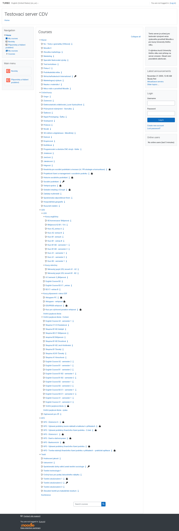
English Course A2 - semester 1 (58, 321)
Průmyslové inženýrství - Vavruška (58, 109)
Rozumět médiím (51, 206)
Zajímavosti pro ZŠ (51, 414)
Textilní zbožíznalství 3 (53, 487)
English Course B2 (53, 281)
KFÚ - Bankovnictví (51, 442)
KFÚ (43, 418)
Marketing (48, 56)
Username (151, 98)
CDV (43, 210)
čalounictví (48, 462)
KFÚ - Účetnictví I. (51, 434)
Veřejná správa (50, 186)
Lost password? (153, 128)
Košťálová (48, 145)
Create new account (155, 125)
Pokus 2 (47, 68)
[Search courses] (87, 504)
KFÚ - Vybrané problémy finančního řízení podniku (64, 446)
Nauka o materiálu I (52, 84)
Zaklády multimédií (51, 194)
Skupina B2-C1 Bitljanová (56, 333)
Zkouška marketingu (52, 52)
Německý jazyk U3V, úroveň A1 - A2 (62, 269)
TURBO (6, 3)
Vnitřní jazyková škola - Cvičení (56, 317)
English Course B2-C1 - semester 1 (60, 390)
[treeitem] (18, 44)
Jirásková (48, 153)
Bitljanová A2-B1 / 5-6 (57, 225)
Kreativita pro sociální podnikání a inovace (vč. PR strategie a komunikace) (74, 169)
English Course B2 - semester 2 (58, 386)
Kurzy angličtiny (51, 217)
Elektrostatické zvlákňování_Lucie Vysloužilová (63, 105)
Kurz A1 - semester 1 (56, 253)
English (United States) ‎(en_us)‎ (24, 3)
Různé (43, 40)
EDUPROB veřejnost (54, 305)
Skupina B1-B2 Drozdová (56, 341)
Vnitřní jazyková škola (52, 314)
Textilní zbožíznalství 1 (53, 479)
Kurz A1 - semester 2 (56, 257)
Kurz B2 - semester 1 (56, 261)
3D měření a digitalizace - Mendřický (58, 133)
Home (6, 20)
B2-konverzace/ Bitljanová (58, 221)
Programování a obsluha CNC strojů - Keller (61, 149)
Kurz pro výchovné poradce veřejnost (61, 309)
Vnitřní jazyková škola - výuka (55, 410)
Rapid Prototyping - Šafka (54, 117)
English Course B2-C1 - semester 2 (60, 394)
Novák (46, 129)
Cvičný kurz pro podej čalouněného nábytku (61, 475)
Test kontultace (50, 64)
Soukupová (48, 121)
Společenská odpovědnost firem (57, 198)
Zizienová (48, 101)
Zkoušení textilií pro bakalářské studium (60, 491)
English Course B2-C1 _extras (58, 285)
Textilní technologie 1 (52, 471)
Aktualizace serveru (155, 81)
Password (151, 109)
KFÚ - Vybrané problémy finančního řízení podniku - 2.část (67, 430)
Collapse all (136, 37)
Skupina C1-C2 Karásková (56, 325)
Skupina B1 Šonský (53, 349)
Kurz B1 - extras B (55, 241)
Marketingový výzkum (53, 80)
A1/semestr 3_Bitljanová (56, 277)
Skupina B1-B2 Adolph (55, 329)
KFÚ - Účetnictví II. (51, 422)
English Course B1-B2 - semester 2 (60, 378)
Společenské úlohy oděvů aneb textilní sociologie (64, 466)
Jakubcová (48, 161)
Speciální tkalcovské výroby (55, 60)
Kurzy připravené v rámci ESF (55, 293)
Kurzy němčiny (51, 265)
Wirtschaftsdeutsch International (57, 76)
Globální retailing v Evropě (54, 190)
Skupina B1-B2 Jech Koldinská (58, 345)
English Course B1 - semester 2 (58, 370)
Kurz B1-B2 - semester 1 (57, 245)
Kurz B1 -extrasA (54, 237)
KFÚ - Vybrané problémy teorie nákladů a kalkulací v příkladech (69, 426)
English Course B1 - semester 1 (58, 365)
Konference (46, 495)
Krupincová (48, 141)
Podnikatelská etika (52, 72)
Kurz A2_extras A (55, 229)
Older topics (152, 84)
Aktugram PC (51, 297)
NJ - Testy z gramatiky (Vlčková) (57, 44)
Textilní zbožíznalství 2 (53, 483)
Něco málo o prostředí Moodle (56, 88)
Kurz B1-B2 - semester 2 (57, 249)
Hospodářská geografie (53, 202)
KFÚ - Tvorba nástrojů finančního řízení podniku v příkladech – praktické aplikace (77, 450)
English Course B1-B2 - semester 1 (60, 374)
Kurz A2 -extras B (55, 233)
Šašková (47, 113)
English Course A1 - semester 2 (58, 402)
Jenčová (47, 157)
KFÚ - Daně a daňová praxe (55, 438)
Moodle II (47, 48)
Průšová (47, 125)
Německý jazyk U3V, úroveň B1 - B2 (62, 273)
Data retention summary (31, 528)
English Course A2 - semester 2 (58, 361)
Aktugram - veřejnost (54, 301)
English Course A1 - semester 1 (58, 398)
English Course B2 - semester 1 (58, 382)
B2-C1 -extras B (52, 289)
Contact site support (30, 516)
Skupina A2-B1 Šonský (55, 353)
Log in (172, 3)
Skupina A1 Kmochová (55, 357)
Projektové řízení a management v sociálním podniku (65, 173)
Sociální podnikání (51, 182)
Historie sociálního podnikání (56, 177)
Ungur (46, 96)
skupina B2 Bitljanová (54, 337)
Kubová (47, 137)
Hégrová (47, 165)
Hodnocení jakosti (51, 458)
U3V (45, 213)
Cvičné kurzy (46, 92)
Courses (11, 54)
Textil (43, 454)
